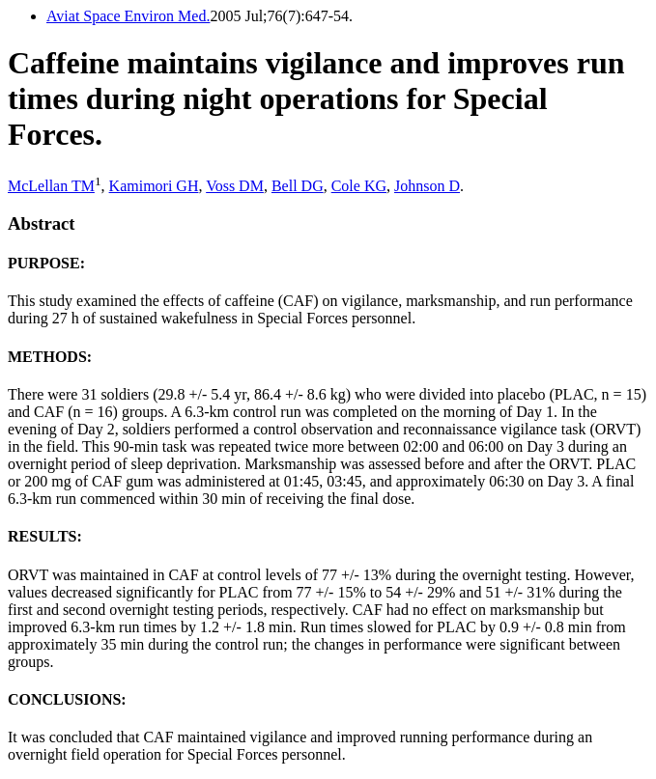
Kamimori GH (154, 186)
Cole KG (358, 186)
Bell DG (297, 186)
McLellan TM (51, 186)
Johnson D (427, 186)
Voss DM (235, 186)
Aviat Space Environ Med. (128, 16)
